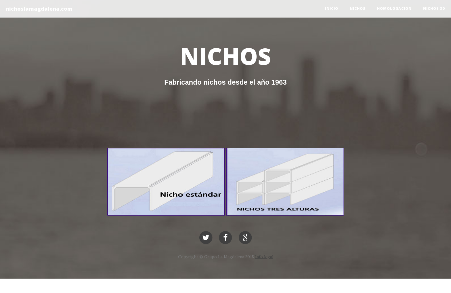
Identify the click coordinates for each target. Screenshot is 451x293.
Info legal (264, 256)
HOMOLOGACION (394, 8)
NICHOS (358, 8)
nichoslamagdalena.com (39, 8)
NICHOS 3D (434, 8)
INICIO (331, 8)
